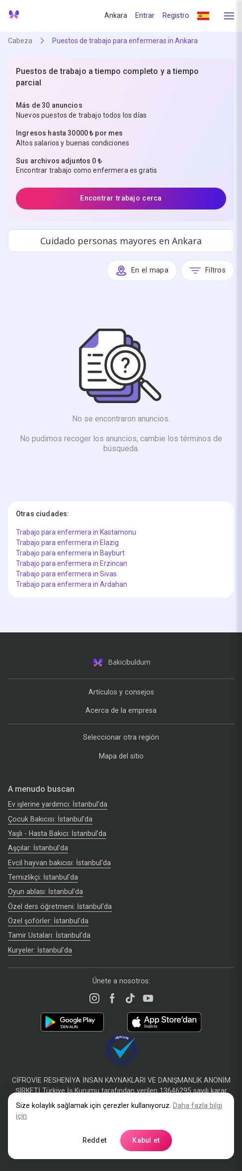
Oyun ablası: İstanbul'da (45, 891)
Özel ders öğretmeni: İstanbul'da (60, 906)
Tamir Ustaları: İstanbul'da (49, 935)
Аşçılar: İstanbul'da (38, 848)
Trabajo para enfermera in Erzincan (71, 563)
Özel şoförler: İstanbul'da (48, 921)
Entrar (145, 15)
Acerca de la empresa (121, 710)
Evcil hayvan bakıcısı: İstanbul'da (59, 863)
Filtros (207, 270)
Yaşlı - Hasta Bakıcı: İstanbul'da (57, 833)
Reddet (94, 1140)
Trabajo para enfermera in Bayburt (70, 553)
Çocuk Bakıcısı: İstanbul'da (50, 819)
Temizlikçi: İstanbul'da (43, 877)
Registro (175, 15)
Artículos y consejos (121, 692)
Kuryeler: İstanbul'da (40, 950)
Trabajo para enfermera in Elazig (67, 543)
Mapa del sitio (121, 756)
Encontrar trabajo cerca (121, 198)
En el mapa (141, 270)
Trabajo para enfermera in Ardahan (71, 584)
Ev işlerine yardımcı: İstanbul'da (57, 804)
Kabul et (146, 1140)
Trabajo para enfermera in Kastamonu (76, 532)
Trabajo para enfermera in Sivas (66, 574)
